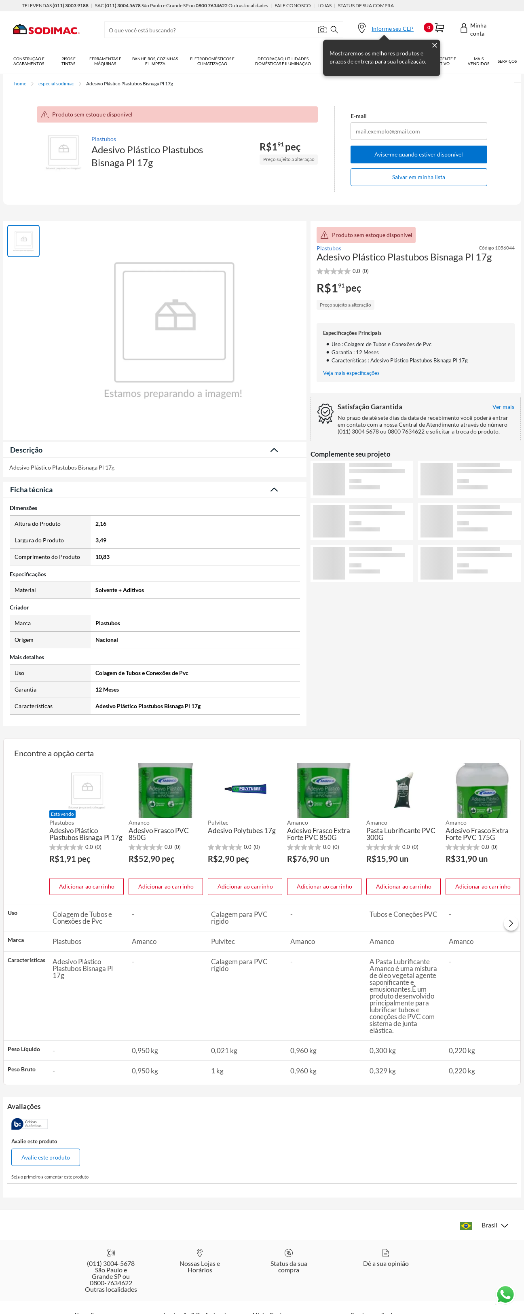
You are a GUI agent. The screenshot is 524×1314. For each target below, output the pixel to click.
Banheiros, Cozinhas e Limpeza (155, 61)
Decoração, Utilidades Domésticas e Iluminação (283, 61)
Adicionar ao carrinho (86, 883)
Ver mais (416, 595)
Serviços (507, 61)
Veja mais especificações (351, 373)
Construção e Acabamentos (28, 61)
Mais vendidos (478, 61)
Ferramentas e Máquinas (105, 61)
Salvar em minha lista (418, 177)
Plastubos (103, 138)
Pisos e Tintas (68, 61)
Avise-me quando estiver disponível (418, 154)
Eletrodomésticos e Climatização (212, 61)
